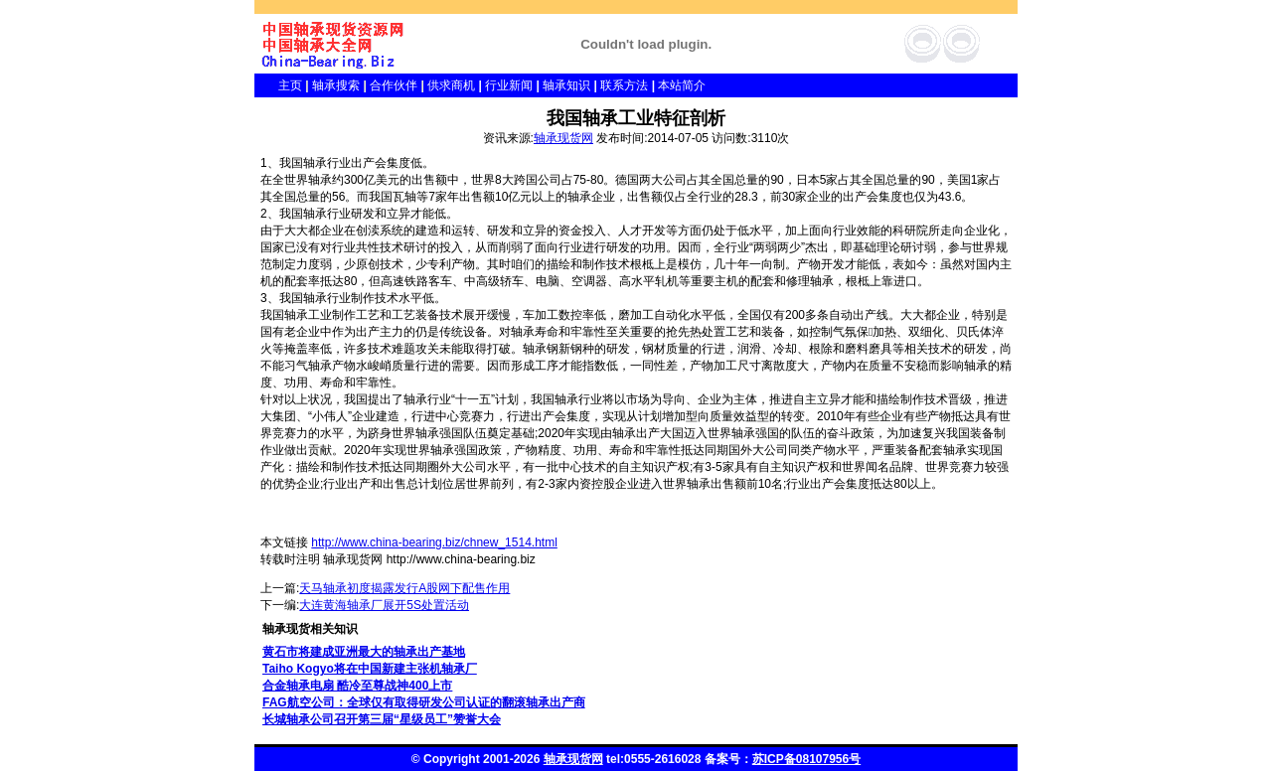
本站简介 (682, 85)
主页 (278, 85)
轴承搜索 (336, 85)
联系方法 (624, 85)
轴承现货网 (563, 138)
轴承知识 (566, 85)
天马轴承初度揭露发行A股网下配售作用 (404, 588)
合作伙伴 (393, 85)
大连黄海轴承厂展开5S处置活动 (384, 605)
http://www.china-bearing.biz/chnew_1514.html (433, 542)
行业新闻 (509, 85)
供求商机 (451, 85)
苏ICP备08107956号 (806, 759)
